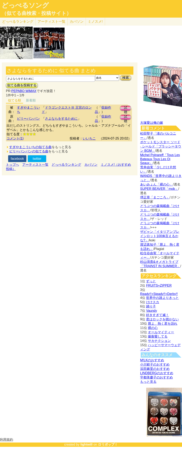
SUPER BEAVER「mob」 (159, 188)
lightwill (86, 444)
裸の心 (153, 328)
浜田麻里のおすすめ (155, 369)
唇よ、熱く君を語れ (162, 323)
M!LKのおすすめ (152, 360)
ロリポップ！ (108, 444)
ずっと (151, 281)
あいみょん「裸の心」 (156, 184)
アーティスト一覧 (35, 164)
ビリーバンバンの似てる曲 (28, 151)
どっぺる (17, 22)
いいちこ (89, 138)
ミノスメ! (95, 22)
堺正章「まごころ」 (155, 197)
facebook (17, 158)
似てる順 (14, 100)
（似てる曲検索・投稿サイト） (36, 13)
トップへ (12, 164)
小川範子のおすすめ (155, 364)
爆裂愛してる (157, 336)
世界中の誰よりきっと (162, 298)
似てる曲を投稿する (22, 85)
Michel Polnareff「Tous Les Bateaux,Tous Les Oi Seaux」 (160, 159)
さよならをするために (61, 118)
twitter (37, 158)
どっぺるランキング (66, 164)
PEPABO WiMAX (23, 91)
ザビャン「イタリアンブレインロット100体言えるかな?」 (159, 236)
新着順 (31, 100)
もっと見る (148, 381)
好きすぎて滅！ (157, 315)
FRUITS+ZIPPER (159, 285)
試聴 (125, 108)
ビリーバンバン (28, 118)
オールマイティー (161, 332)
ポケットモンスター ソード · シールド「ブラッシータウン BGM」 (160, 146)
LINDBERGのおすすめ (156, 373)
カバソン (77, 22)
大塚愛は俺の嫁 (151, 122)
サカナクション (159, 340)
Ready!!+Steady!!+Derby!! (159, 294)
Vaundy (151, 310)
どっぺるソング (25, 5)
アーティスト (51, 22)
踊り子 (151, 306)
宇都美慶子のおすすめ (156, 377)
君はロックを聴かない (162, 319)
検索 (125, 77)
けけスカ (152, 302)
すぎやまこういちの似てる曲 (30, 147)
